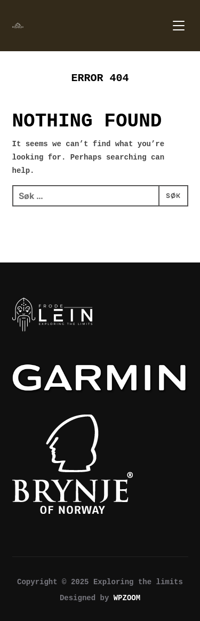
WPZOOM (127, 598)
